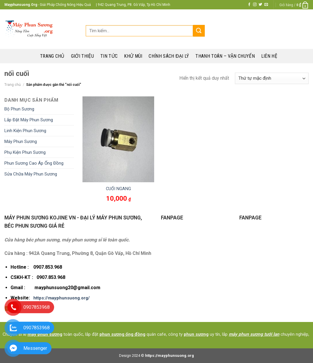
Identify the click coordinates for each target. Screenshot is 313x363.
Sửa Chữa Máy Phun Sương (30, 174)
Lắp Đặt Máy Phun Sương (28, 119)
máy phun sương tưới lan (254, 334)
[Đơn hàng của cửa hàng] (272, 78)
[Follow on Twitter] (260, 5)
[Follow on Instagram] (255, 5)
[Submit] (199, 30)
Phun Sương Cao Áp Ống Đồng (33, 163)
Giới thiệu (82, 56)
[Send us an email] (266, 5)
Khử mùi (133, 56)
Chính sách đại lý (169, 56)
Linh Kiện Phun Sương (25, 130)
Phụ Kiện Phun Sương (25, 152)
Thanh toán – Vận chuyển (224, 56)
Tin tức (109, 56)
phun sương (196, 334)
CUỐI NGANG (118, 188)
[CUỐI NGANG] (118, 139)
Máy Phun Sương (20, 141)
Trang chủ (52, 56)
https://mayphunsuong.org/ (61, 298)
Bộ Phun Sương (19, 109)
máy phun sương (44, 334)
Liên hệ (269, 56)
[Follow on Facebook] (249, 5)
